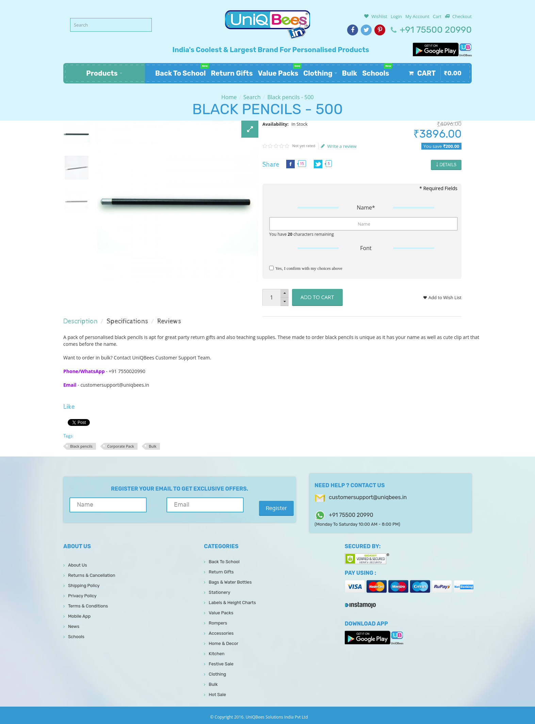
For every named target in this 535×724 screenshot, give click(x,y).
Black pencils (81, 446)
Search (252, 97)
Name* (366, 207)
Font (365, 248)
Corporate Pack (120, 446)
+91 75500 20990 (436, 30)
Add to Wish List (444, 297)
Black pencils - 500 (290, 97)
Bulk (152, 446)
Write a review (339, 146)
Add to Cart (317, 297)
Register (265, 508)
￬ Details (446, 165)
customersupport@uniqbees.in (368, 497)
